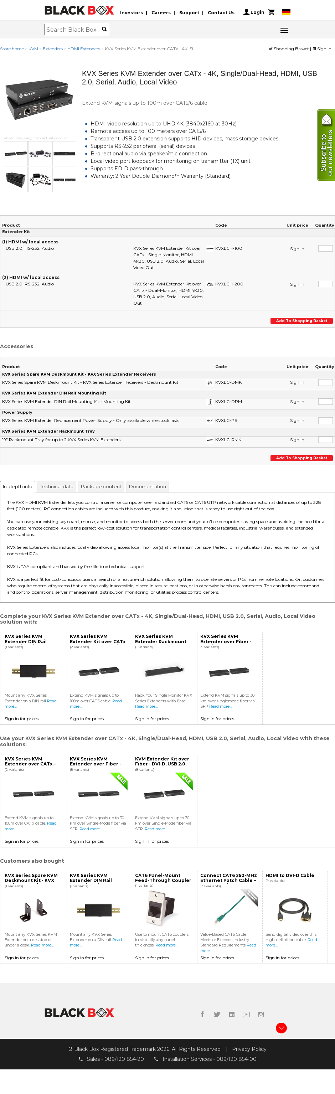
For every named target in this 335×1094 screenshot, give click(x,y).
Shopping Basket (289, 48)
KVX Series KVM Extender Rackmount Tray (48, 431)
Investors (131, 12)
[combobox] (74, 30)
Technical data (56, 486)
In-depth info (17, 486)
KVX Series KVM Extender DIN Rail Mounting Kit (54, 393)
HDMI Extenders (83, 48)
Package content (101, 486)
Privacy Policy (249, 1049)
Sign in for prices (21, 718)
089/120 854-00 (236, 1059)
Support (189, 12)
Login (253, 12)
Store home (12, 48)
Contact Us (221, 12)
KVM (33, 48)
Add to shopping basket (301, 321)
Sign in (321, 48)
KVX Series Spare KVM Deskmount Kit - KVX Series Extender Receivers (79, 374)
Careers (161, 12)
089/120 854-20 (124, 1059)
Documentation (147, 486)
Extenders (53, 48)
